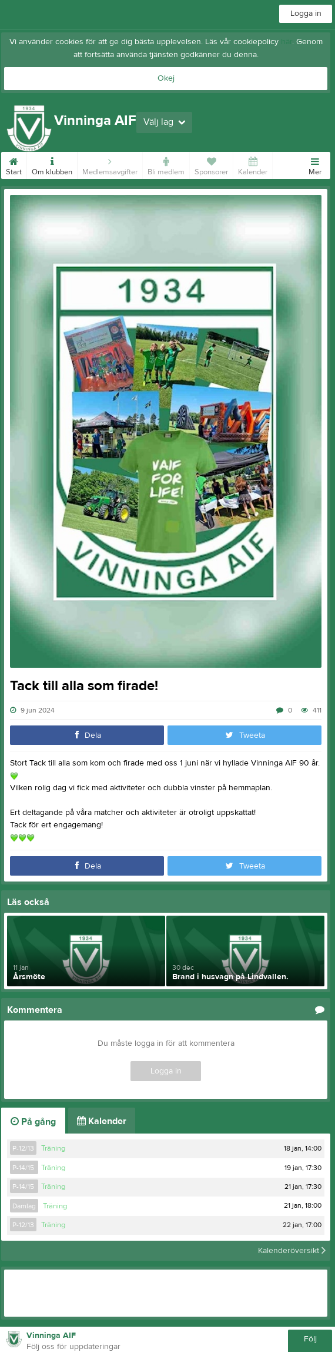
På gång (33, 1122)
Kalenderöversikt (292, 1250)
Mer (315, 164)
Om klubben (52, 164)
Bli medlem (166, 164)
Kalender (252, 164)
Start (14, 164)
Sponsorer (211, 164)
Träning (53, 1148)
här (286, 42)
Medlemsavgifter (110, 164)
